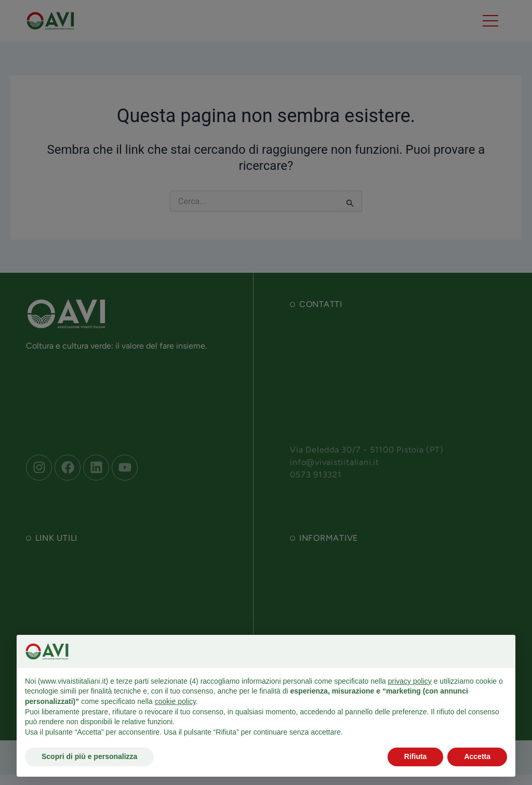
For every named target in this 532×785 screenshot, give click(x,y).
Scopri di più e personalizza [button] (89, 756)
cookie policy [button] (175, 701)
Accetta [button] (477, 756)
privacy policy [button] (410, 681)
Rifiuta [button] (415, 756)
